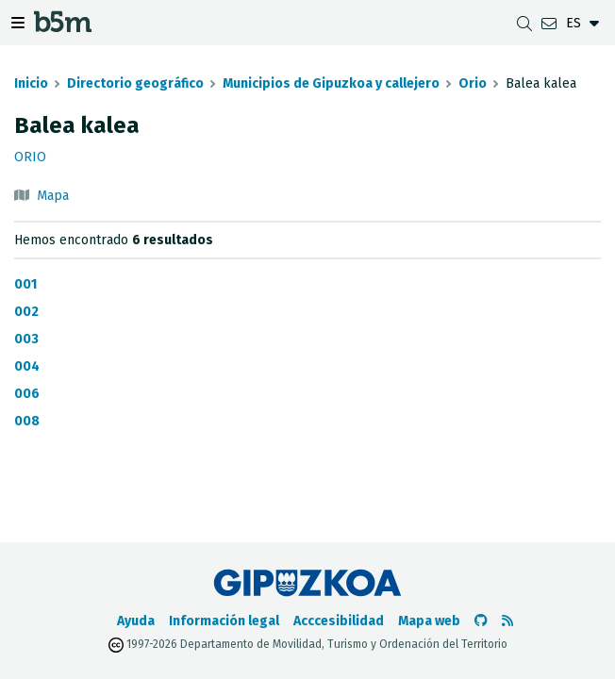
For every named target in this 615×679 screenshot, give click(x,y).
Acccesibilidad (338, 621)
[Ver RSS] (507, 621)
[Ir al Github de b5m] (481, 621)
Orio (472, 83)
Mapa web (429, 621)
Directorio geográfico (135, 83)
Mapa (53, 196)
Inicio (31, 83)
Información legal (224, 621)
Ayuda (136, 621)
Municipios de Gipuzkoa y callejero (331, 83)
